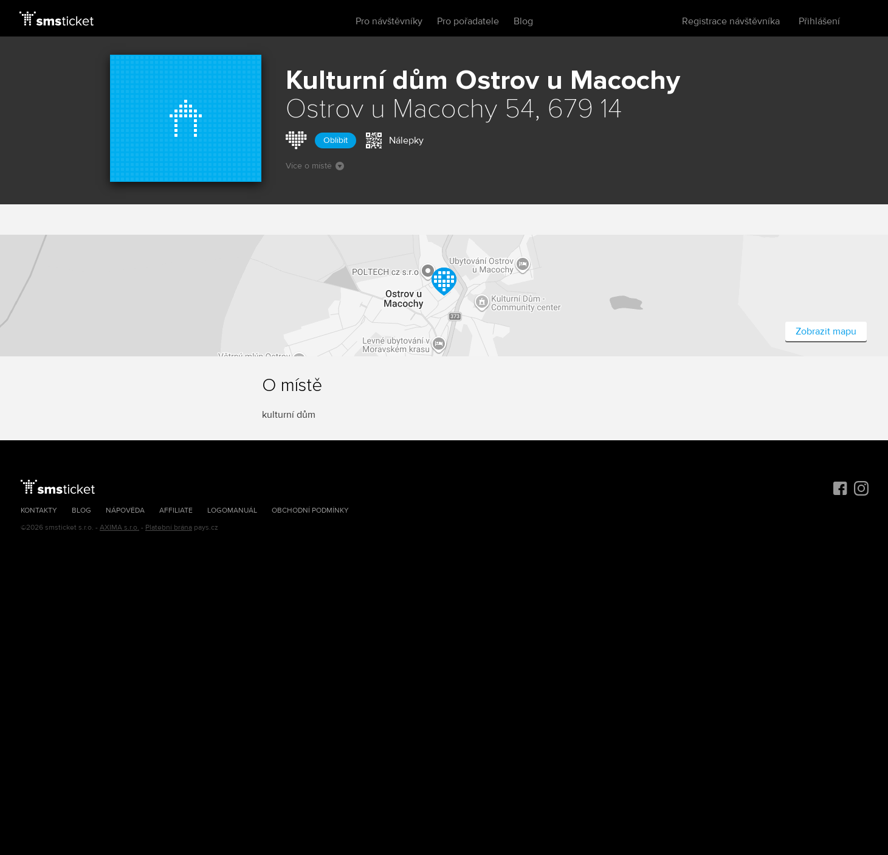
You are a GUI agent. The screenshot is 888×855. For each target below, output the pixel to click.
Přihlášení (819, 21)
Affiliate (176, 510)
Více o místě (315, 166)
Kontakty (39, 510)
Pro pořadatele (468, 21)
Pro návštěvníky (389, 21)
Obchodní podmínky (310, 510)
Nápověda (125, 510)
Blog (523, 21)
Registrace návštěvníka (731, 21)
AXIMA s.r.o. (119, 527)
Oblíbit (335, 140)
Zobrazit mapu (826, 331)
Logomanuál (232, 510)
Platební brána (168, 527)
